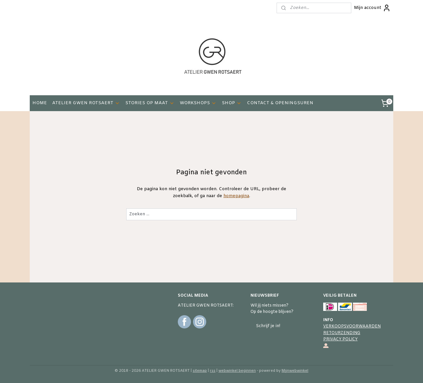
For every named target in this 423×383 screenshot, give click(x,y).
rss (212, 370)
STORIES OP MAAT (149, 103)
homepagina (236, 196)
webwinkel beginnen (237, 370)
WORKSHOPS (198, 103)
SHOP (232, 103)
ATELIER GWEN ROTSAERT (86, 103)
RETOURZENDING (341, 333)
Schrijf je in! (268, 326)
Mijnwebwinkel (295, 370)
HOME (39, 103)
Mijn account (372, 8)
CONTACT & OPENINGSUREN (280, 103)
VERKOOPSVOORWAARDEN (352, 326)
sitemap (200, 370)
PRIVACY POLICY (340, 339)
